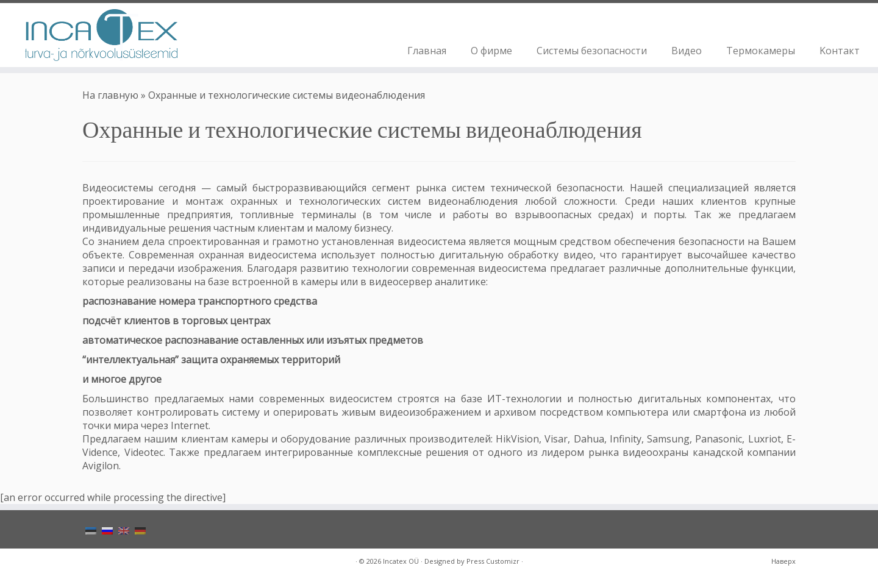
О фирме (491, 50)
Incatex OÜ (401, 561)
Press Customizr (492, 561)
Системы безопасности (592, 50)
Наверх (783, 561)
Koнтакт (839, 50)
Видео (686, 50)
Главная (426, 50)
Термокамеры (760, 50)
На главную (110, 95)
